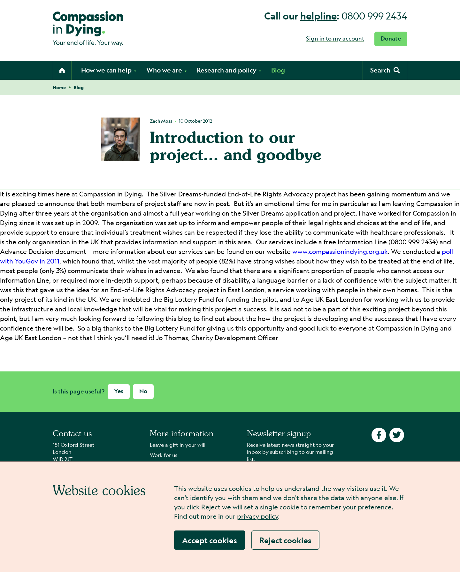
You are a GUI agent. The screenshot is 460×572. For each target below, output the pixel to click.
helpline (318, 16)
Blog (278, 70)
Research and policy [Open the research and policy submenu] (229, 70)
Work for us (163, 455)
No (143, 391)
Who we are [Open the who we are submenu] (166, 70)
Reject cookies (285, 540)
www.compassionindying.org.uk (340, 251)
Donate (391, 38)
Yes (118, 391)
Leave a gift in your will (177, 444)
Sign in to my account (335, 38)
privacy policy (257, 516)
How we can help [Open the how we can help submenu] (109, 70)
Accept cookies (209, 540)
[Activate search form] (385, 70)
